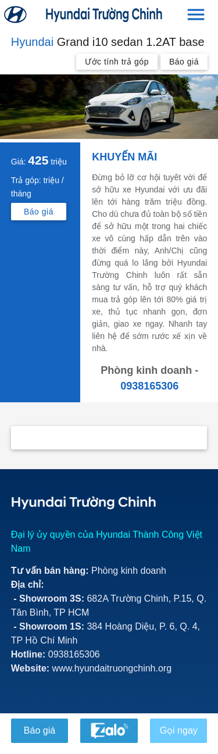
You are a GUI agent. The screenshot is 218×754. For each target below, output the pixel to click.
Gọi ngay (178, 730)
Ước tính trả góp (117, 61)
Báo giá (184, 61)
